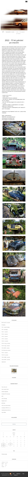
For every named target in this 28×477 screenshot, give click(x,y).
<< (3, 433)
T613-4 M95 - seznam (5, 348)
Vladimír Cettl (4, 400)
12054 (14, 372)
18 (3, 444)
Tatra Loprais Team (5, 389)
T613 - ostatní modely (5, 327)
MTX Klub (3, 403)
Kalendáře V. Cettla (10, 32)
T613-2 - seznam (5, 334)
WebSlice (18, 473)
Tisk (23, 473)
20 (10, 444)
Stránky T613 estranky (6, 393)
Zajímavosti (4, 361)
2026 (14, 434)
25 (3, 446)
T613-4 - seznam (5, 338)
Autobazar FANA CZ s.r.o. (6, 407)
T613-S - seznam (5, 352)
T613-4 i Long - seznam (6, 343)
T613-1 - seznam (5, 331)
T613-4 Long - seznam (6, 345)
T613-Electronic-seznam (6, 350)
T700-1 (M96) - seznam (6, 357)
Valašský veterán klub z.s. (6, 410)
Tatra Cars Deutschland (6, 405)
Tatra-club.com (4, 387)
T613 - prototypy (5, 329)
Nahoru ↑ (16, 475)
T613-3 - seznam (5, 336)
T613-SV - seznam (5, 355)
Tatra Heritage (4, 398)
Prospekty (3, 324)
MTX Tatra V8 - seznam (6, 322)
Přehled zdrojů (4, 454)
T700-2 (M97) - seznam (6, 359)
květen (14, 433)
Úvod (3, 31)
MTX (2, 396)
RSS (13, 473)
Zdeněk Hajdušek (5, 391)
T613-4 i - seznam (5, 341)
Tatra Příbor (4, 412)
